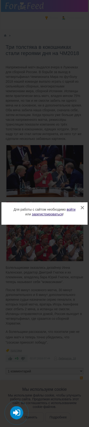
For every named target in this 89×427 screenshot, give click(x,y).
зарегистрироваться (47, 214)
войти (71, 209)
